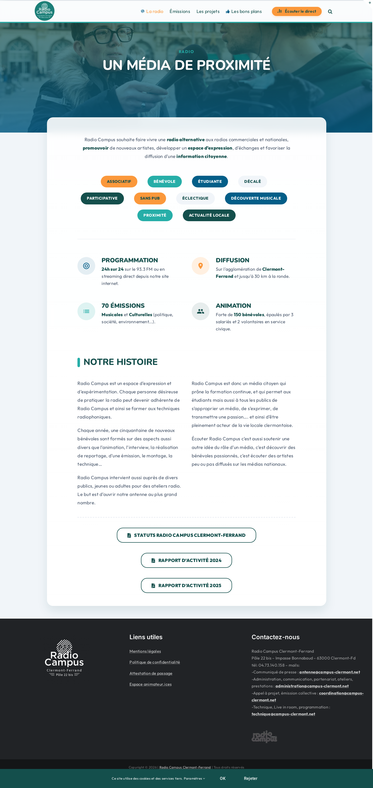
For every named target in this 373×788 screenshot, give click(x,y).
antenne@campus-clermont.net (329, 670)
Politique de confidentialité (154, 661)
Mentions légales (145, 650)
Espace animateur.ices (150, 683)
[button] (330, 11)
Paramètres (194, 778)
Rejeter (251, 778)
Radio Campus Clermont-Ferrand (185, 766)
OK (222, 778)
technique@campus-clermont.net (283, 712)
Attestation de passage (150, 672)
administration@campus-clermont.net (312, 684)
